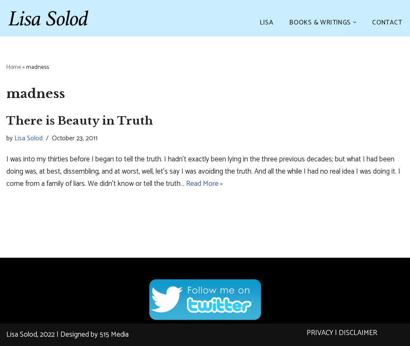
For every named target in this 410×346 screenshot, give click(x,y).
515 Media (114, 335)
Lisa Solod (28, 138)
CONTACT (387, 22)
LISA (267, 22)
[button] (354, 22)
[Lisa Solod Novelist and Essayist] (48, 18)
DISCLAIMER (358, 333)
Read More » (204, 184)
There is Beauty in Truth (79, 121)
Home (13, 67)
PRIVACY (320, 333)
